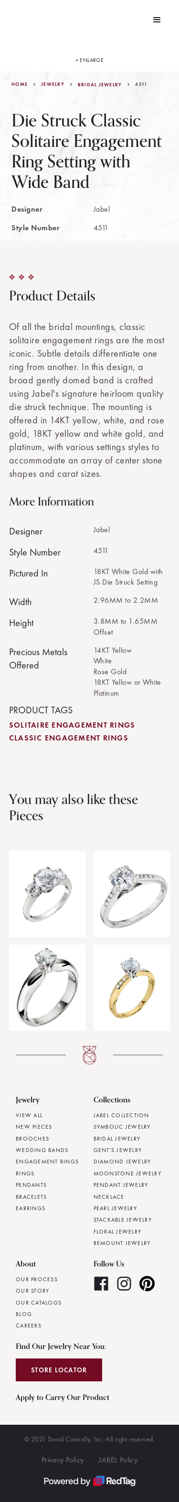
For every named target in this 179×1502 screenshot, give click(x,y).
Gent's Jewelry (118, 1150)
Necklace (109, 1196)
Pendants (31, 1185)
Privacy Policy (63, 1460)
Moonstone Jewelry (127, 1173)
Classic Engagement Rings (68, 737)
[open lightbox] (89, 56)
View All (29, 1115)
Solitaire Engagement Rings (72, 725)
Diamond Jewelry (122, 1161)
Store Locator (59, 1370)
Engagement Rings (47, 1161)
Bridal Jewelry (100, 85)
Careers (29, 1325)
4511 (141, 84)
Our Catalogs (39, 1302)
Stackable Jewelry (123, 1219)
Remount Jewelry (122, 1243)
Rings (25, 1173)
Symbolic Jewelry (122, 1126)
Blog (24, 1314)
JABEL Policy (118, 1460)
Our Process (37, 1279)
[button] (157, 20)
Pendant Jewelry (121, 1185)
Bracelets (31, 1196)
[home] (14, 20)
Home (19, 84)
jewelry (52, 84)
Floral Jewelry (118, 1231)
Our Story (32, 1290)
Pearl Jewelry (115, 1208)
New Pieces (34, 1126)
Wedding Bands (42, 1150)
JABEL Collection (121, 1115)
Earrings (30, 1208)
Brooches (32, 1138)
